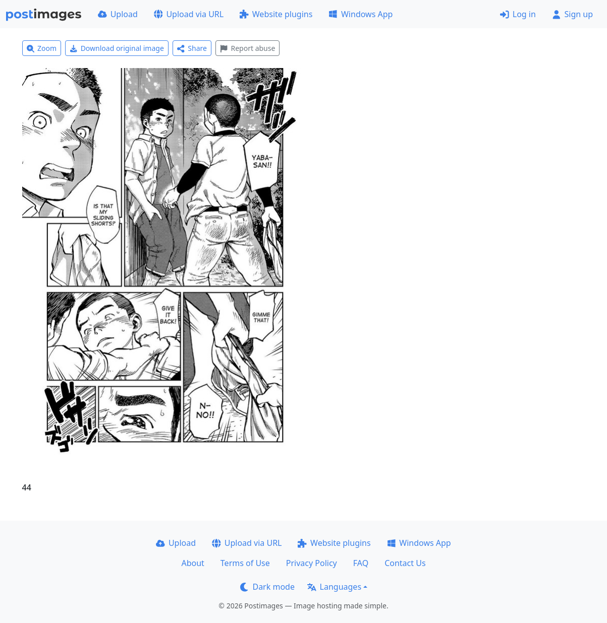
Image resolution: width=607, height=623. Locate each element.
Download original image (117, 48)
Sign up (572, 14)
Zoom (42, 48)
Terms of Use (245, 563)
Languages (334, 586)
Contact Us (404, 563)
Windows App (360, 14)
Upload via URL (189, 14)
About (192, 563)
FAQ (360, 563)
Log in (518, 14)
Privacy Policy (311, 563)
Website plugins (276, 14)
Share (192, 48)
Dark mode (267, 586)
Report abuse (247, 48)
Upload (118, 14)
